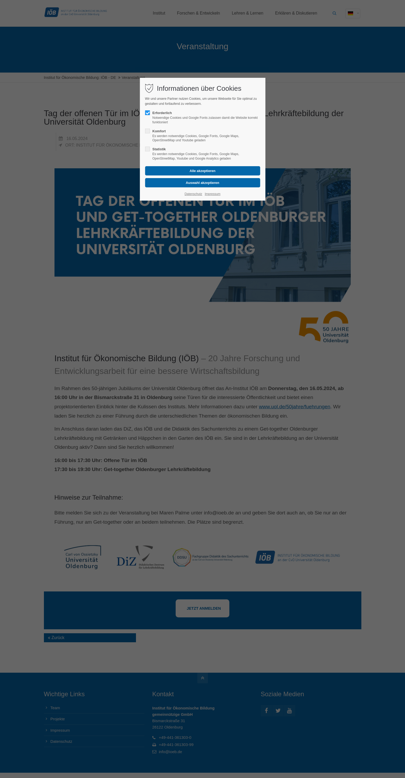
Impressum (212, 194)
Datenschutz (193, 194)
